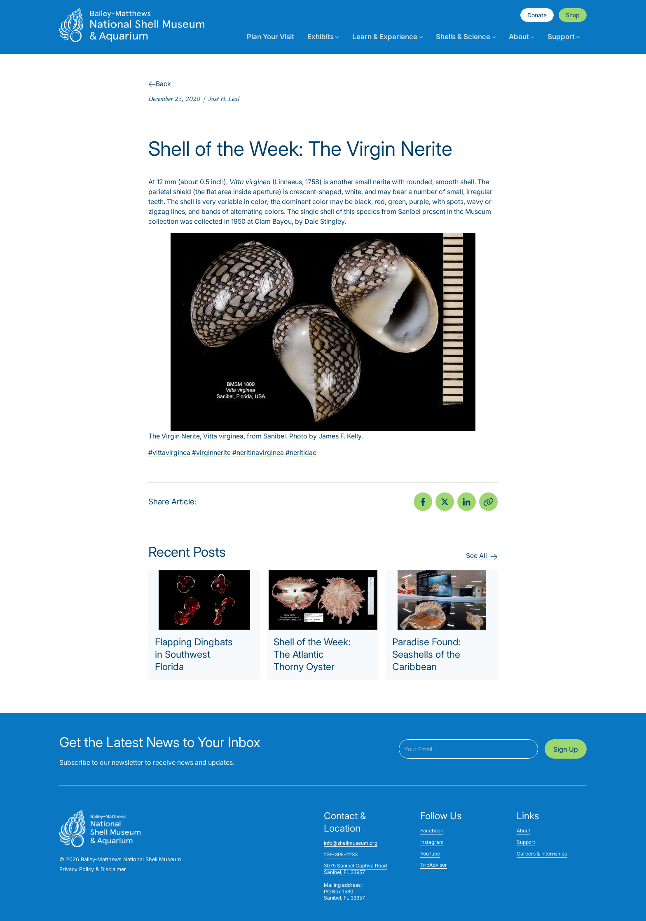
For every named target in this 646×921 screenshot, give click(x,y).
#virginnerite (211, 452)
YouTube (430, 854)
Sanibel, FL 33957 (344, 872)
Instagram (432, 842)
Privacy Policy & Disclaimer (92, 869)
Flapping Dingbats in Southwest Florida (194, 654)
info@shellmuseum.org (350, 843)
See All (482, 555)
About (521, 37)
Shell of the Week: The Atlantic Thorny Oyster (312, 654)
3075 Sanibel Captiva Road (355, 865)
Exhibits (323, 37)
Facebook (431, 830)
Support (564, 37)
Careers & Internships (542, 854)
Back (159, 84)
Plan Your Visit (270, 37)
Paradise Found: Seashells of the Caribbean (426, 654)
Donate (537, 15)
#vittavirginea (169, 452)
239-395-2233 (341, 854)
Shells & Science (466, 37)
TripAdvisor (433, 865)
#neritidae (301, 452)
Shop (573, 15)
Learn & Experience (387, 37)
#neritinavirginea (258, 452)
